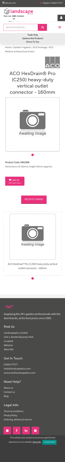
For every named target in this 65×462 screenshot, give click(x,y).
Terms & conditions (13, 411)
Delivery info (9, 3)
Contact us (9, 392)
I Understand (49, 442)
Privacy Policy (10, 415)
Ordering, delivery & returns (18, 420)
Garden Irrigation (22, 47)
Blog (6, 396)
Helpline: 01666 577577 (51, 3)
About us (8, 388)
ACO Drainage (40, 47)
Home (8, 47)
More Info (37, 442)
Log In (15, 181)
